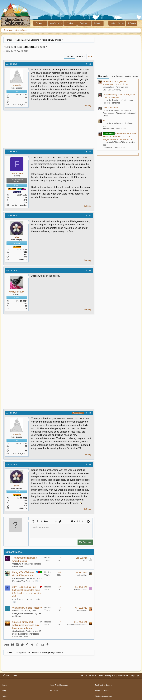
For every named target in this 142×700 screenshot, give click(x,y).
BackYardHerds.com (104, 684)
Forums (39, 23)
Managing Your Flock (21, 581)
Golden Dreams (80, 590)
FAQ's (4, 689)
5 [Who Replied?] (60, 607)
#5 (90, 413)
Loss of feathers (110, 107)
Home (4, 684)
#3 (90, 216)
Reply (88, 105)
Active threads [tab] (131, 76)
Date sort (70, 56)
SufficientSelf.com (103, 689)
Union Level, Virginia (20, 105)
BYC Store (54, 689)
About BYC (54, 684)
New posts (8, 30)
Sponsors (65, 684)
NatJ (85, 560)
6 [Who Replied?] (60, 557)
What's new (54, 23)
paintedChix (82, 575)
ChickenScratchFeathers (23, 631)
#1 (90, 64)
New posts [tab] (103, 76)
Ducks (37, 599)
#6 (90, 464)
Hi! (104, 120)
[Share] (86, 64)
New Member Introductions (114, 129)
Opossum (16, 564)
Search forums (21, 30)
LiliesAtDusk (17, 611)
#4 (90, 270)
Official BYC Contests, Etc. (114, 148)
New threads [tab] (116, 76)
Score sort (80, 56)
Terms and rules (96, 675)
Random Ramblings (111, 103)
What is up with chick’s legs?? (27, 608)
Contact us (82, 675)
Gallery (97, 23)
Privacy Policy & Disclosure (116, 675)
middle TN (23, 260)
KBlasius (16, 599)
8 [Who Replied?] (60, 622)
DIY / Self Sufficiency (112, 90)
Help (132, 675)
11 (39, 581)
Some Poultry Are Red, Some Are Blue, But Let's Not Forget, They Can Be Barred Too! (119, 136)
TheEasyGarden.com (104, 694)
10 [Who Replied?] (59, 587)
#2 (90, 152)
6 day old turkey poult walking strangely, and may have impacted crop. (25, 625)
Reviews (83, 23)
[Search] (131, 23)
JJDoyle (9, 51)
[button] (45, 23)
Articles (70, 23)
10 (36, 581)
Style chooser (10, 675)
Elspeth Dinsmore (20, 578)
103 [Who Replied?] (59, 572)
